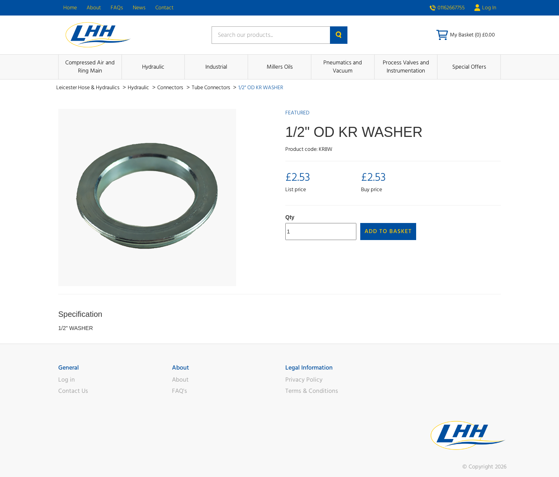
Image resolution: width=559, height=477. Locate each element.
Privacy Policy (304, 380)
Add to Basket (388, 231)
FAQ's (179, 391)
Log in (66, 380)
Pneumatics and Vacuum (342, 67)
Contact (164, 7)
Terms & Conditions (311, 391)
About (94, 7)
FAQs (117, 7)
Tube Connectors (211, 87)
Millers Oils (280, 67)
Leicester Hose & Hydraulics (88, 87)
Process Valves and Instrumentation (406, 67)
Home (70, 7)
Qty (289, 217)
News (139, 7)
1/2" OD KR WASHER (260, 87)
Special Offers (469, 67)
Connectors (170, 87)
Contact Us (73, 391)
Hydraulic (153, 67)
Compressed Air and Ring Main (90, 67)
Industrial (216, 67)
